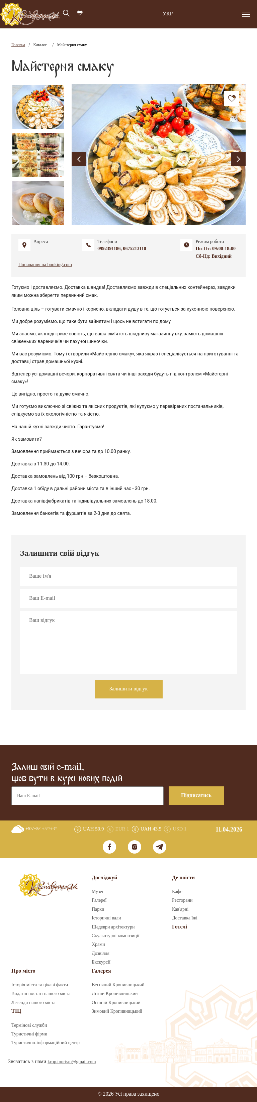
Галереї (99, 900)
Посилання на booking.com (45, 264)
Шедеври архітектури (113, 927)
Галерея (101, 971)
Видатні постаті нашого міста (40, 993)
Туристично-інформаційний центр (45, 1042)
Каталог (40, 45)
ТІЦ (16, 1011)
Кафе (177, 891)
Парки (98, 909)
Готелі (179, 927)
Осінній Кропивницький (116, 1002)
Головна (18, 45)
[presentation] (79, 159)
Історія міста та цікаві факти (39, 985)
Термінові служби (29, 1025)
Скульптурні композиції (115, 936)
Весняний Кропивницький (118, 985)
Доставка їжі (184, 918)
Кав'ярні (180, 909)
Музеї (97, 891)
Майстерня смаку (72, 45)
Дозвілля (100, 953)
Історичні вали (106, 918)
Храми (98, 944)
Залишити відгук (128, 689)
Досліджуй (104, 878)
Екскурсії (101, 962)
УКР (168, 14)
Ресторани (182, 900)
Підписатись (196, 795)
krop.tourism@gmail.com (72, 1062)
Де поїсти (183, 878)
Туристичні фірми (29, 1034)
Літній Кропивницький (115, 993)
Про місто (23, 971)
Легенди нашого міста (33, 1002)
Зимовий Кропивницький (117, 1011)
